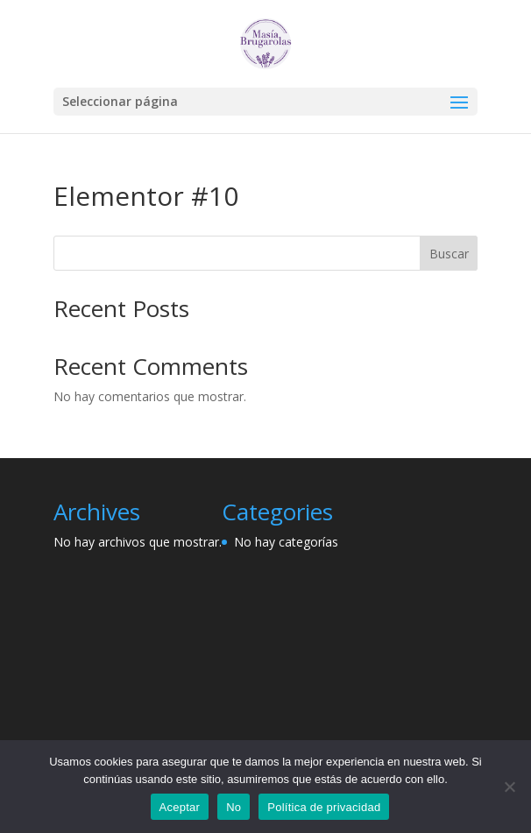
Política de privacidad (323, 807)
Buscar (449, 253)
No (233, 807)
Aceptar (180, 807)
